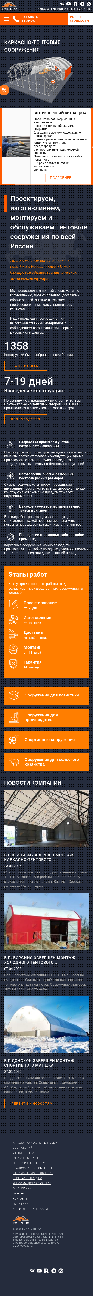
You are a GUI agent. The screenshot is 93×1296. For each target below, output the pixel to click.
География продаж (27, 1178)
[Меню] (6, 19)
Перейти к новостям (32, 1103)
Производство (25, 419)
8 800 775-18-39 (81, 9)
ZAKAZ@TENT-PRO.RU (53, 9)
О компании (22, 1188)
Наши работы (25, 366)
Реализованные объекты (32, 1168)
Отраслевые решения (29, 1157)
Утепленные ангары (28, 1152)
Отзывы (19, 1193)
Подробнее (61, 178)
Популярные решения (29, 1163)
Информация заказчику (32, 1183)
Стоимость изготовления (33, 1173)
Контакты (20, 1198)
